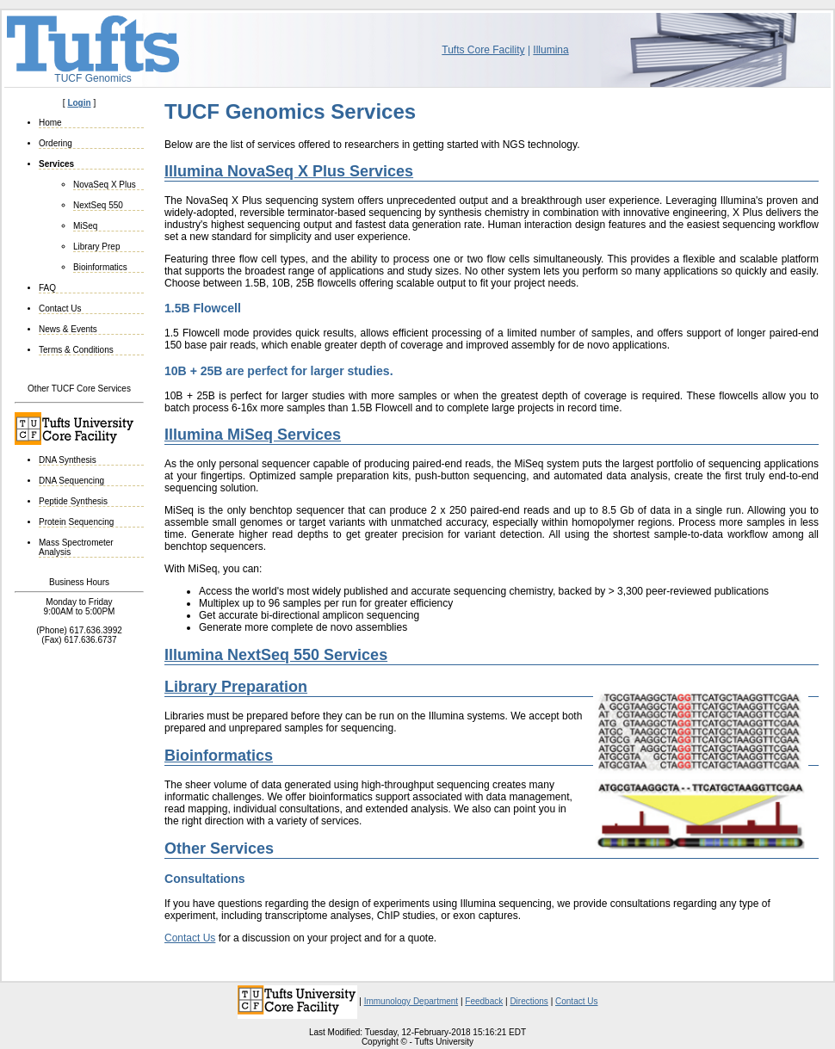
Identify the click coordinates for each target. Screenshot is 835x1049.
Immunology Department (411, 1001)
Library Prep (96, 246)
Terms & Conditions (76, 350)
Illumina (550, 50)
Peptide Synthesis (73, 501)
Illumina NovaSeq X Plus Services (288, 171)
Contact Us (60, 308)
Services (56, 164)
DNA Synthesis (67, 460)
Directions (528, 1001)
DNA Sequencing (71, 480)
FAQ (47, 288)
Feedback (484, 1001)
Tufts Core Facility (483, 50)
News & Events (68, 329)
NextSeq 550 (98, 205)
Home (50, 122)
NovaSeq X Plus (104, 184)
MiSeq (85, 226)
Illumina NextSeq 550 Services (275, 654)
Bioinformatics (100, 267)
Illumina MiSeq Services (252, 434)
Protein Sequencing (76, 522)
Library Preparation (235, 686)
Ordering (55, 143)
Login (78, 103)
